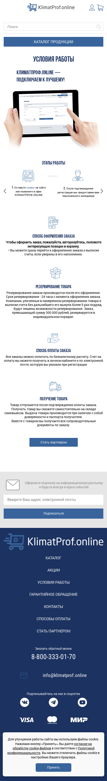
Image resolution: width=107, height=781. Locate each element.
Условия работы (54, 582)
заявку (30, 187)
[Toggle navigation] (7, 7)
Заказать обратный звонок (53, 648)
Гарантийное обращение (53, 594)
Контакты (53, 606)
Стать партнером (53, 442)
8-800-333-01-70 (53, 657)
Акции (53, 570)
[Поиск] (53, 27)
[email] (53, 500)
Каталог (53, 557)
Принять (53, 767)
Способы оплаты (53, 618)
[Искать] (98, 27)
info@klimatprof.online (65, 675)
